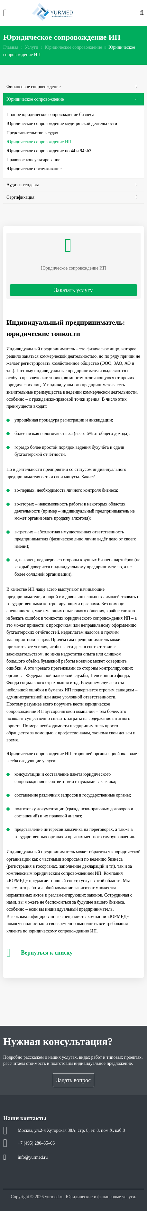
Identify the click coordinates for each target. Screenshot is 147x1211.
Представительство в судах (32, 132)
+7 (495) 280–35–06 (36, 1143)
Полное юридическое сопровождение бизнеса (50, 114)
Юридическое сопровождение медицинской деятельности (61, 123)
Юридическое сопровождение (73, 47)
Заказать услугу (73, 290)
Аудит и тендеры (71, 185)
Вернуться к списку (39, 953)
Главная (10, 47)
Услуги (31, 47)
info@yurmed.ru (33, 1157)
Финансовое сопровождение (71, 86)
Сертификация (71, 197)
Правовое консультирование (33, 159)
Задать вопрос (73, 1080)
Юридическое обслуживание (33, 168)
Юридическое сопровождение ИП (38, 141)
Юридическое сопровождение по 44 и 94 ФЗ (48, 150)
